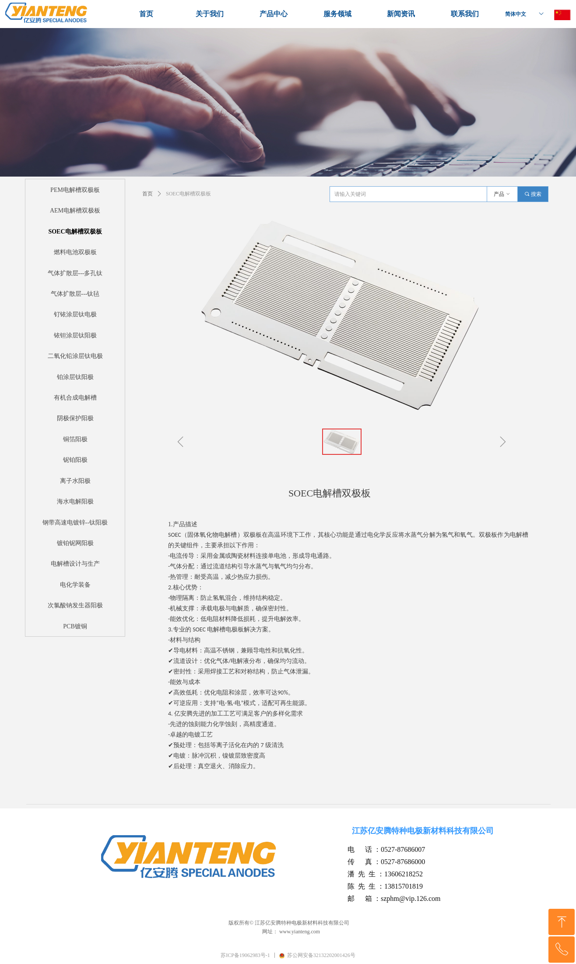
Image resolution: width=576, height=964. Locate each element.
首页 (147, 194)
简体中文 (515, 14)
